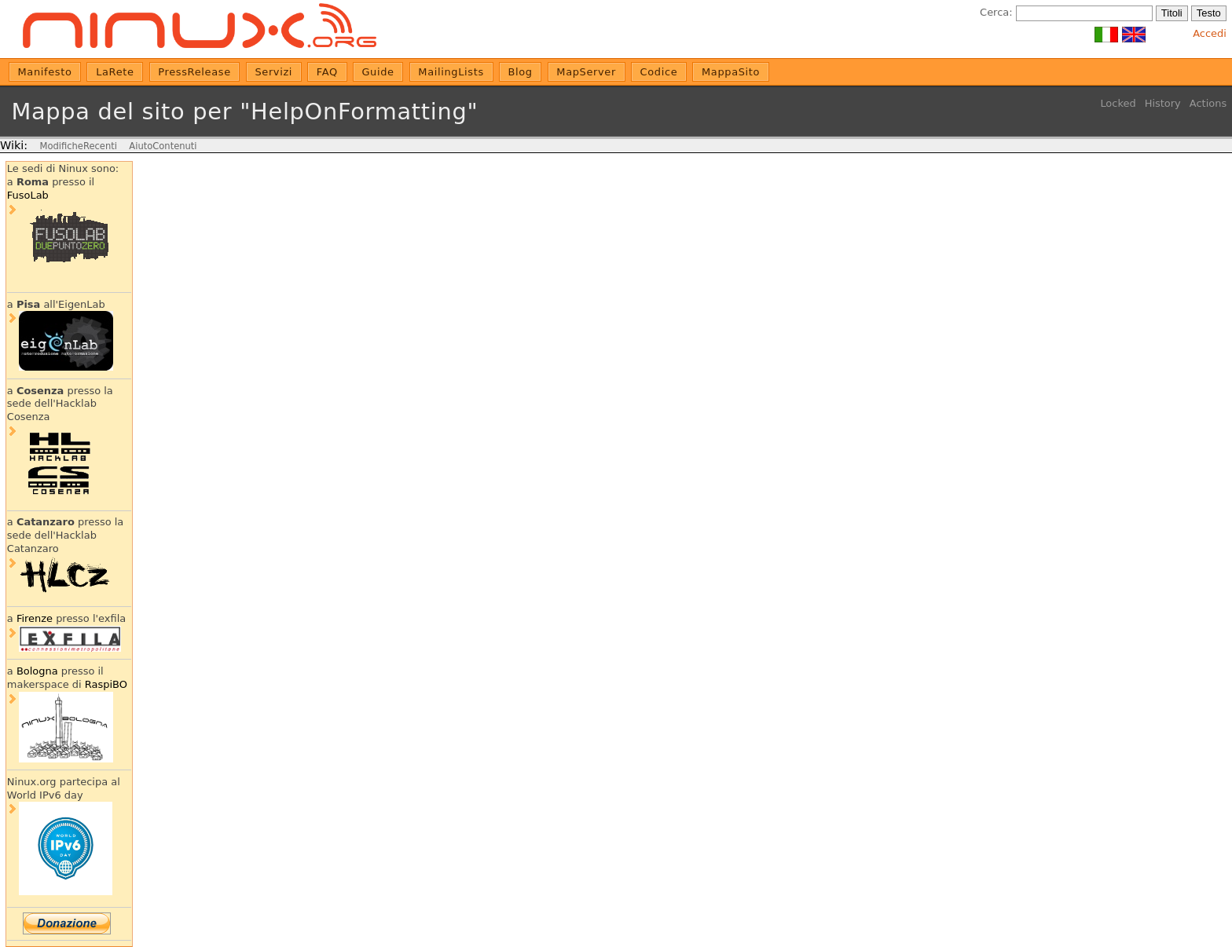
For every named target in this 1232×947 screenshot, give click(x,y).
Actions (1208, 103)
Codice (659, 72)
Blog (520, 72)
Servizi (273, 72)
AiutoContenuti (162, 146)
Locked (1117, 103)
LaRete (115, 72)
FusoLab (28, 195)
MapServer (586, 72)
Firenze (34, 618)
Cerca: (996, 12)
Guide (377, 72)
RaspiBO (106, 684)
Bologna (37, 671)
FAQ (327, 72)
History (1163, 103)
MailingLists (451, 72)
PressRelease (194, 72)
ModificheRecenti (77, 146)
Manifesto (45, 72)
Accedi (1209, 33)
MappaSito (731, 72)
